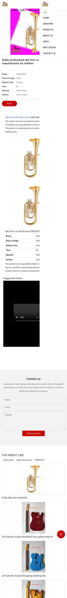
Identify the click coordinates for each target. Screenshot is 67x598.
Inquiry (9, 103)
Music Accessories (24, 460)
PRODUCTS (39, 460)
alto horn (10, 117)
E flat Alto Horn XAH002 (14, 497)
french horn (24, 117)
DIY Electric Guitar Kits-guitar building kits (24, 575)
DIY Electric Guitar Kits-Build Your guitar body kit (27, 536)
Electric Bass (8, 460)
